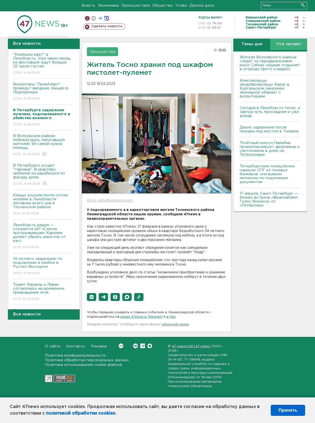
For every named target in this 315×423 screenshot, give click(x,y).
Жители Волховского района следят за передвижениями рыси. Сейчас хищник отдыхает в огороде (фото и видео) (270, 63)
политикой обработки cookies (80, 413)
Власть (88, 5)
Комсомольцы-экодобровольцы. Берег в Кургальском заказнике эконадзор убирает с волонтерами (264, 88)
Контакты (75, 346)
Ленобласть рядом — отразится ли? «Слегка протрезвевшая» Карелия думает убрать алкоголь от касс (42, 236)
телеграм (100, 18)
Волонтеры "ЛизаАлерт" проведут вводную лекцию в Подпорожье (42, 92)
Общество (162, 5)
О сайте (52, 346)
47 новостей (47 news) (191, 346)
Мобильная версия (87, 18)
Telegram (142, 346)
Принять (288, 410)
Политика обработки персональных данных (87, 360)
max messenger (106, 18)
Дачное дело (202, 5)
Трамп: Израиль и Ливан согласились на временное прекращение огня (42, 292)
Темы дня (251, 44)
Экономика (108, 5)
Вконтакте (121, 346)
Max (149, 346)
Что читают (288, 44)
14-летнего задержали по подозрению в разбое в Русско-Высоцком (42, 266)
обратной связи (175, 324)
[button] (91, 297)
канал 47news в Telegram (141, 316)
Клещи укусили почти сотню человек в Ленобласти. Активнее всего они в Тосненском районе (42, 205)
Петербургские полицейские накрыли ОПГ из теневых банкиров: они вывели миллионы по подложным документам (267, 174)
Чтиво (181, 5)
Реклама (99, 346)
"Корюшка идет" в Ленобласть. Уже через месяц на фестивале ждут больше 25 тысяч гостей (42, 64)
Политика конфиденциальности (75, 355)
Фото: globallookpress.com (109, 200)
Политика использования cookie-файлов (83, 364)
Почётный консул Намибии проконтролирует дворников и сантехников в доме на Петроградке (269, 148)
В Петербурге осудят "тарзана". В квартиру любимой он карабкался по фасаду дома (42, 175)
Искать (303, 5)
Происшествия (135, 5)
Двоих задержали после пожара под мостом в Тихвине (270, 129)
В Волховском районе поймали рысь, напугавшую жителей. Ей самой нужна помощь (42, 145)
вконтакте (93, 18)
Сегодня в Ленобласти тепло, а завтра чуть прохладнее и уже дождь (270, 111)
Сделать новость (107, 26)
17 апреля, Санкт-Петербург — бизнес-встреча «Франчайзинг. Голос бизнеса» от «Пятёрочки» (269, 199)
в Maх (171, 316)
